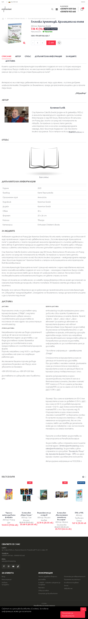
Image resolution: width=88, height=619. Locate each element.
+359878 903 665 (19, 555)
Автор (18, 56)
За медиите (71, 56)
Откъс (28, 56)
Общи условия (43, 591)
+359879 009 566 (7, 555)
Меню (83, 2)
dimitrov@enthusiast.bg (69, 446)
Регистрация (6, 579)
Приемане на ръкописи (72, 579)
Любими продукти (5, 584)
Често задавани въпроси (47, 576)
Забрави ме (68, 588)
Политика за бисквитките (48, 593)
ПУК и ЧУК (79, 513)
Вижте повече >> (76, 132)
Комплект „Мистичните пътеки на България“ (61, 516)
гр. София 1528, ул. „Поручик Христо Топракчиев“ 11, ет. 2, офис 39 (25, 550)
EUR (3, 2)
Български (13, 2)
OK (83, 609)
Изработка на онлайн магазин (44, 606)
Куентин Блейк (44, 26)
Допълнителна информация (48, 56)
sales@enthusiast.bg (54, 448)
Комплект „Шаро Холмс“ (26, 514)
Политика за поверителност (74, 576)
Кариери (41, 588)
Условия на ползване (71, 583)
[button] (52, 9)
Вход (3, 576)
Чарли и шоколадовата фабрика (8, 515)
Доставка (10, 61)
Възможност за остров (44, 514)
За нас (66, 585)
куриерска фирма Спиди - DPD (62, 454)
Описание (6, 56)
